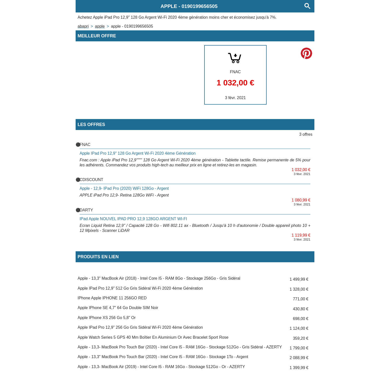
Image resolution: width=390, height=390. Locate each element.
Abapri (83, 26)
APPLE (100, 26)
